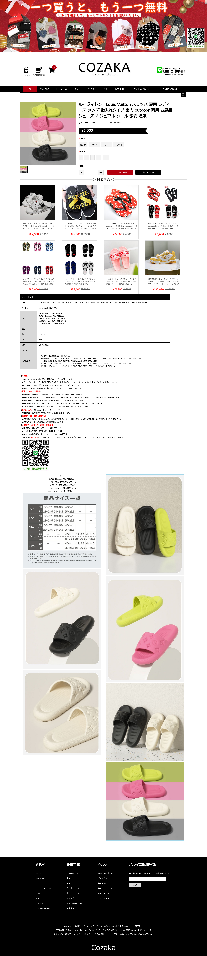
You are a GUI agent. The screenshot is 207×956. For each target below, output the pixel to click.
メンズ (77, 89)
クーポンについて (74, 888)
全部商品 (44, 89)
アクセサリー (41, 873)
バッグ (38, 893)
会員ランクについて (106, 888)
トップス (39, 903)
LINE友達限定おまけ (168, 89)
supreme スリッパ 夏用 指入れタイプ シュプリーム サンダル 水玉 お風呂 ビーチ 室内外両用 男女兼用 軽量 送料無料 (80, 281)
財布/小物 (39, 878)
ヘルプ (103, 864)
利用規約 (70, 898)
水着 (37, 898)
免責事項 (70, 908)
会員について (72, 878)
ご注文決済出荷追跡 (141, 89)
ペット (104, 89)
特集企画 (119, 89)
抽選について (72, 883)
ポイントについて (74, 893)
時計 (37, 883)
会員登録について (105, 883)
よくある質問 (103, 898)
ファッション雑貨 (43, 888)
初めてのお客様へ (105, 873)
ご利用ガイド (103, 878)
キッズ (91, 89)
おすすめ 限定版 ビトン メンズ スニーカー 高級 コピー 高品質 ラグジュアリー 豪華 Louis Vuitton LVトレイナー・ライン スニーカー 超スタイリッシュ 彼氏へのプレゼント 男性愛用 (163, 284)
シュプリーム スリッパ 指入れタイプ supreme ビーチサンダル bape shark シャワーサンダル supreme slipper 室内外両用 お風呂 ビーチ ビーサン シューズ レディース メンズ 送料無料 (121, 229)
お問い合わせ (117, 122)
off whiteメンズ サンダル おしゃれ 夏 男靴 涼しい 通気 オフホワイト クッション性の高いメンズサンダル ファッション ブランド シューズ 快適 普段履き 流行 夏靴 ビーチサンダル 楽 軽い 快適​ (80, 229)
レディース (61, 89)
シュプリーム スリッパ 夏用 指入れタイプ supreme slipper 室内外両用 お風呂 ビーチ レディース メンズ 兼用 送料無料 (163, 226)
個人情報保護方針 (74, 903)
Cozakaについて (74, 873)
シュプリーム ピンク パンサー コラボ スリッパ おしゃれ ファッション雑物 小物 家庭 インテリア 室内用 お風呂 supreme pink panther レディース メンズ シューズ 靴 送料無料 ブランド (121, 284)
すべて (29, 89)
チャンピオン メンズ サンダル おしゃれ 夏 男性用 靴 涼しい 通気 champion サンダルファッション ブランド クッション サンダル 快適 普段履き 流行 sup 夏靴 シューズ (38, 229)
